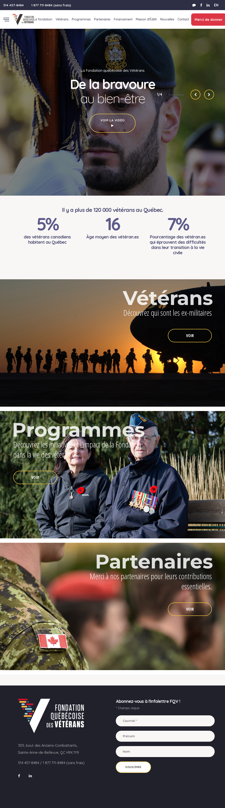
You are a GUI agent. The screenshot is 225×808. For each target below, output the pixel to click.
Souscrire (133, 767)
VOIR (190, 335)
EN (216, 5)
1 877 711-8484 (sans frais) (51, 5)
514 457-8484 (13, 5)
